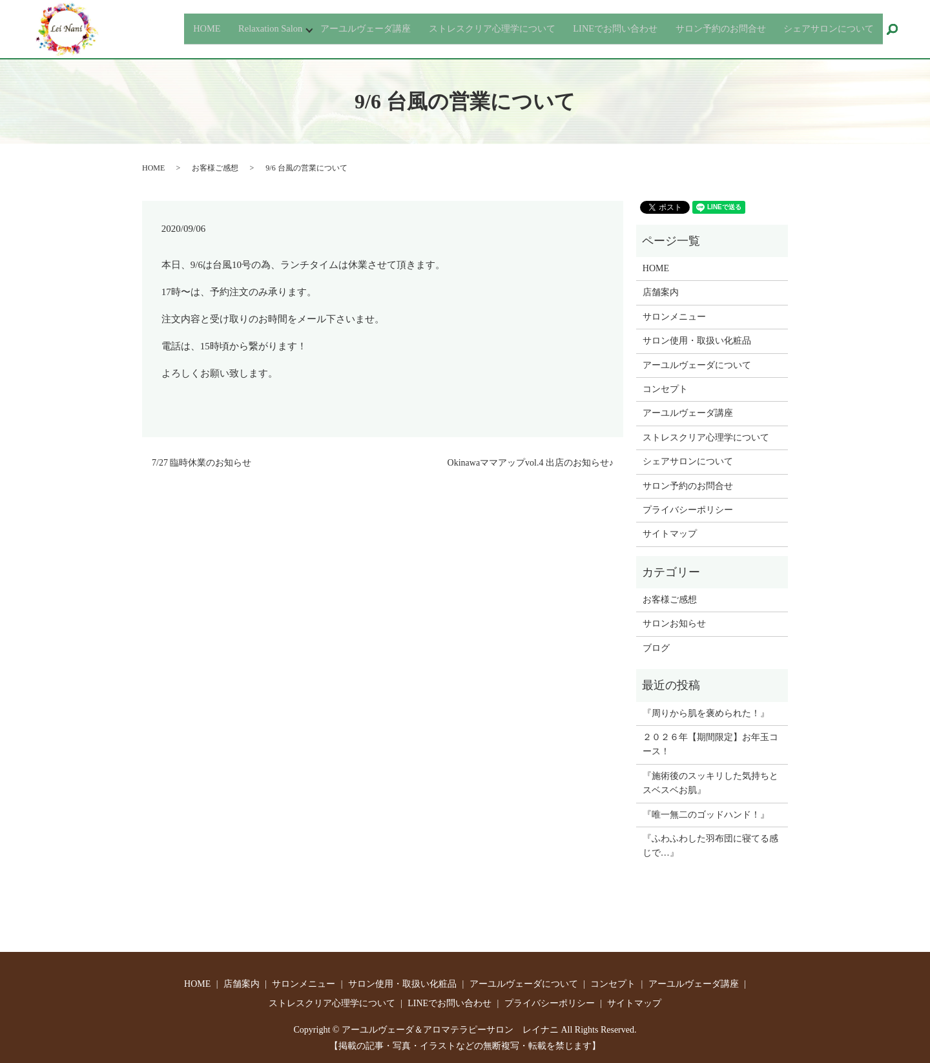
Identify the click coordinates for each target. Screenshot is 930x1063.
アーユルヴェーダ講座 (309, 28)
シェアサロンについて (822, 28)
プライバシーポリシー (688, 510)
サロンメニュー (674, 317)
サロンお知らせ (674, 623)
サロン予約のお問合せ (702, 28)
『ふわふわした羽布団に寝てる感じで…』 (710, 846)
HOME (136, 28)
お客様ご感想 (215, 167)
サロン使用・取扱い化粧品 (697, 341)
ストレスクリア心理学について (450, 28)
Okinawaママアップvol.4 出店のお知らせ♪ (531, 463)
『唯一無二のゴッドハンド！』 (706, 815)
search (898, 30)
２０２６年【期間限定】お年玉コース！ (710, 744)
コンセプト (665, 389)
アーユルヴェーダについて (697, 365)
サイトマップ (670, 534)
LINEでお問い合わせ (586, 28)
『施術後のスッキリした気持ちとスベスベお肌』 (710, 783)
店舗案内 (661, 292)
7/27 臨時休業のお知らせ (201, 463)
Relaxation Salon (204, 28)
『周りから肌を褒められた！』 (706, 713)
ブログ (656, 648)
